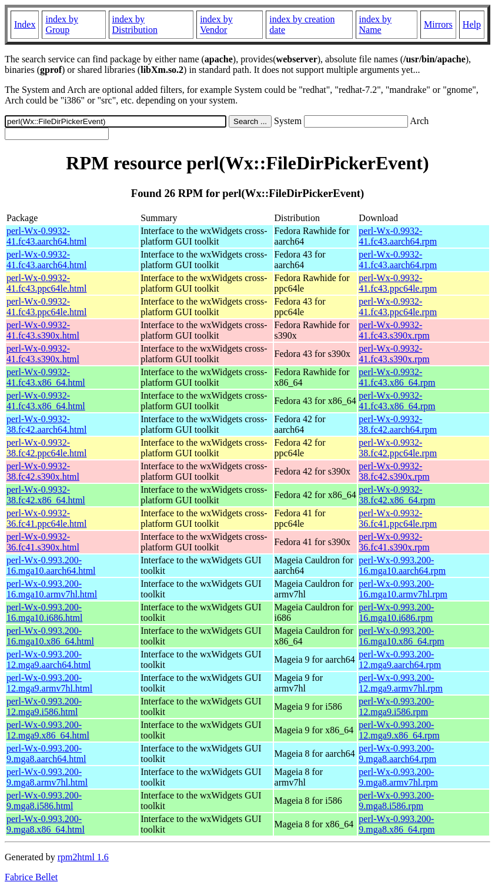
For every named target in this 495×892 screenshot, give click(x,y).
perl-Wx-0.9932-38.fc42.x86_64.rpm (397, 495)
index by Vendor (216, 24)
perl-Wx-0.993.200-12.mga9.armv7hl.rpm (401, 683)
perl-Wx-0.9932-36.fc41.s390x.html (42, 542)
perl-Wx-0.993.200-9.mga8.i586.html (44, 800)
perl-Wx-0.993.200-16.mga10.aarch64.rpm (402, 565)
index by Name (375, 24)
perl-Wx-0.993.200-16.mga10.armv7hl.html (51, 589)
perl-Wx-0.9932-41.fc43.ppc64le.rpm (398, 283)
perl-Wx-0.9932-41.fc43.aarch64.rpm (398, 236)
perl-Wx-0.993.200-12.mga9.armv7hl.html (49, 683)
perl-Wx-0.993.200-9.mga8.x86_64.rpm (396, 824)
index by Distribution (135, 24)
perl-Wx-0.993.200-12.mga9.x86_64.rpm (399, 730)
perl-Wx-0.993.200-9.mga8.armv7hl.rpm (398, 777)
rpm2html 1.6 (83, 857)
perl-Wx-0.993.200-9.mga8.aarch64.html (46, 753)
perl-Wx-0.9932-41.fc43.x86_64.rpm (397, 377)
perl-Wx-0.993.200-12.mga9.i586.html (44, 706)
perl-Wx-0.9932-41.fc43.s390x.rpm (394, 330)
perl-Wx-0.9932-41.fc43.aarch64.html (46, 236)
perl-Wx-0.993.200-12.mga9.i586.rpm (396, 706)
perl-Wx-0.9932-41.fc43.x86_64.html (45, 377)
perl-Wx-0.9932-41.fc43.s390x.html (42, 330)
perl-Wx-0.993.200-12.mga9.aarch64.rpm (400, 659)
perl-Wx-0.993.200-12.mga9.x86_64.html (47, 730)
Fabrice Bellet (31, 877)
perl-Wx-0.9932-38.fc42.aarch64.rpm (398, 424)
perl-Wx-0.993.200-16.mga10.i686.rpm (396, 612)
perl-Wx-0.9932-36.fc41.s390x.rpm (394, 542)
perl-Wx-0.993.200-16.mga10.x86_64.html (50, 636)
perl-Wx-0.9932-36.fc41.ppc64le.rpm (398, 518)
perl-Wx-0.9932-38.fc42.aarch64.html (46, 424)
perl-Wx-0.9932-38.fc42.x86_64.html (45, 495)
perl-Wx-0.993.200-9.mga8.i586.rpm (396, 800)
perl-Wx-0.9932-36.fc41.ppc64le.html (46, 518)
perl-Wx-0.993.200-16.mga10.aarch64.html (51, 565)
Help (472, 24)
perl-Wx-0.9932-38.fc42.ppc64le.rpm (398, 447)
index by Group (61, 24)
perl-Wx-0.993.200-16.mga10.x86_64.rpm (401, 636)
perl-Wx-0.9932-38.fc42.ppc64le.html (46, 447)
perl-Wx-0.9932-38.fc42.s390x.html (42, 471)
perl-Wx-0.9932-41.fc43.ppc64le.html (46, 283)
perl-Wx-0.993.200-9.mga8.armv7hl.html (47, 777)
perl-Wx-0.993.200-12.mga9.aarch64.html (48, 659)
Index (24, 24)
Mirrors (438, 24)
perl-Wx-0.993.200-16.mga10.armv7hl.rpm (403, 589)
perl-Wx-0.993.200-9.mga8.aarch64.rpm (397, 753)
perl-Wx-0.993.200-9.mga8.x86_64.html (45, 824)
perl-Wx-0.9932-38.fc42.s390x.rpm (394, 471)
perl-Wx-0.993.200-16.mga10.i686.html (44, 612)
